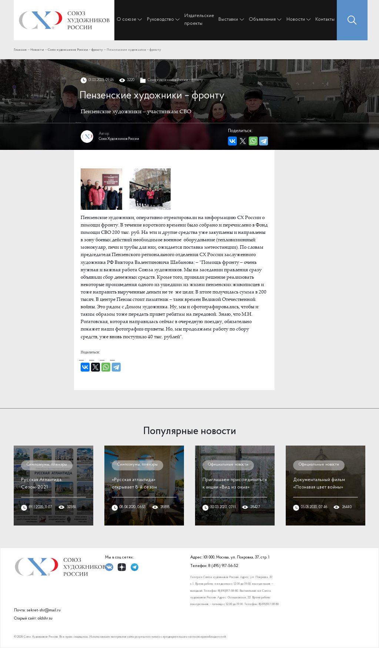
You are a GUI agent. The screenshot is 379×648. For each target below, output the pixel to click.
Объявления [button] (262, 19)
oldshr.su (45, 619)
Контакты (325, 19)
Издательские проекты (199, 19)
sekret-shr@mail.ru (44, 610)
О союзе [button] (126, 19)
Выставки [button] (228, 19)
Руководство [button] (160, 19)
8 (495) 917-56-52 (223, 566)
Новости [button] (295, 19)
